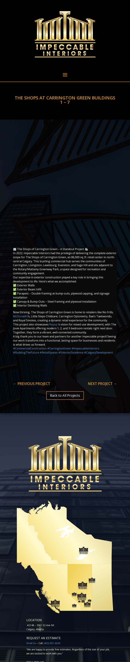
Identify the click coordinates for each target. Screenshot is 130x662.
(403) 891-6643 (52, 597)
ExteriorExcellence (70, 307)
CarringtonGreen (59, 303)
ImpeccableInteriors (85, 303)
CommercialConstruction (30, 303)
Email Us (31, 597)
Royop (53, 279)
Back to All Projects (65, 350)
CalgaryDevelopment (98, 307)
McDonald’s (20, 271)
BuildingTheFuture (26, 307)
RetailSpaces (49, 307)
